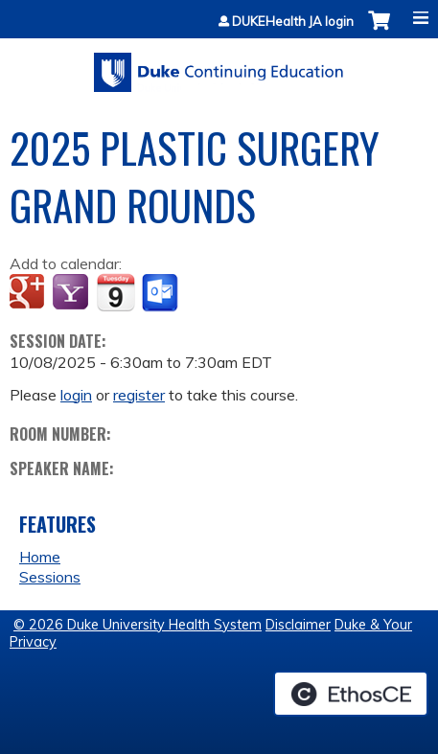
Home (39, 556)
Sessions (50, 576)
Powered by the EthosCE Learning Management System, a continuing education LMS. (350, 694)
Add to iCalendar (115, 292)
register (139, 394)
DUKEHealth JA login (293, 21)
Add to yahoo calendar (72, 293)
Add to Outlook (161, 293)
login (76, 394)
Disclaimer (298, 624)
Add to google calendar (29, 293)
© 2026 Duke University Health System (137, 624)
